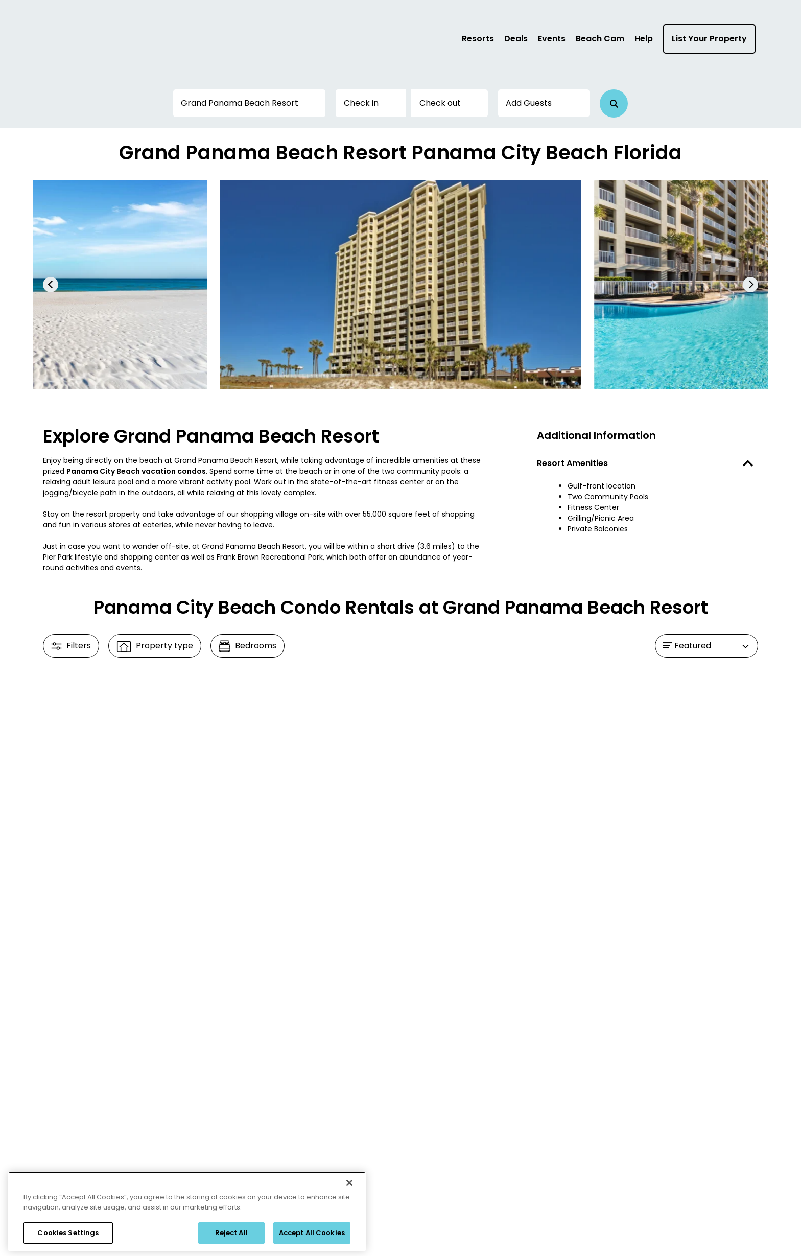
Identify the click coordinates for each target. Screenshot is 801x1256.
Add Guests (529, 103)
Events (552, 38)
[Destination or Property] (249, 103)
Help (643, 38)
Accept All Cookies (312, 1233)
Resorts (478, 38)
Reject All (231, 1233)
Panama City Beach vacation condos (136, 471)
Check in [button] (361, 103)
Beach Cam (600, 38)
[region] (187, 1211)
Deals (516, 38)
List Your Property (709, 38)
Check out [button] (440, 103)
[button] (614, 103)
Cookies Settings (68, 1233)
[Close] (349, 1183)
